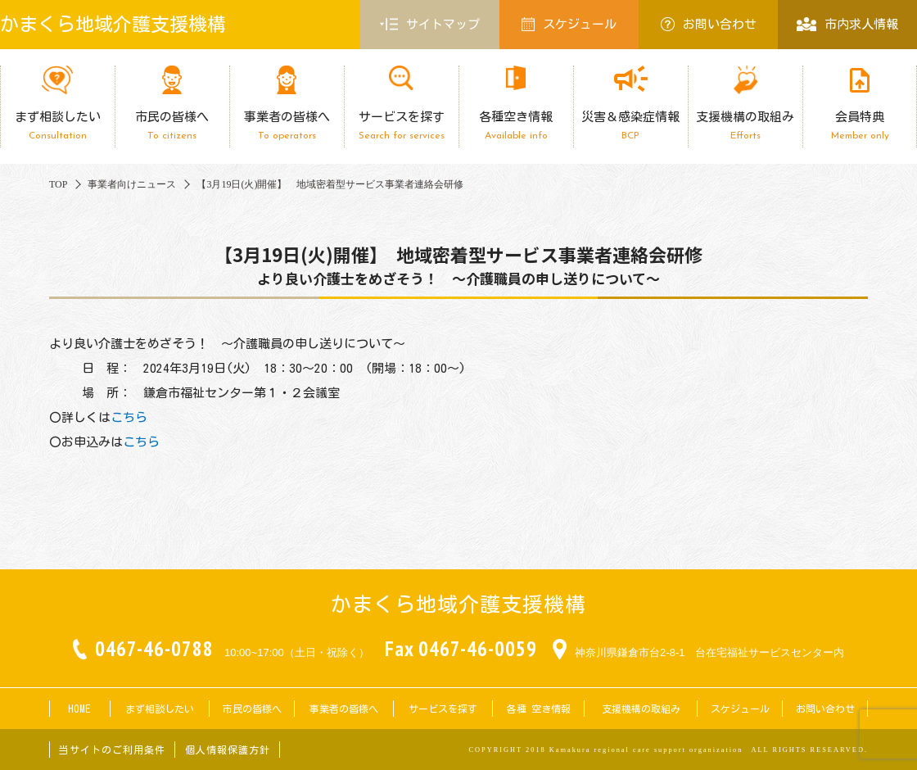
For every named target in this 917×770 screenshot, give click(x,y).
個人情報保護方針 (227, 749)
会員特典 (859, 126)
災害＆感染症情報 (630, 126)
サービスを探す (401, 126)
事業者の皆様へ (286, 126)
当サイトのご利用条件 (112, 749)
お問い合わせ (709, 24)
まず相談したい (57, 126)
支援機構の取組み (745, 126)
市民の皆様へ (172, 126)
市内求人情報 (847, 24)
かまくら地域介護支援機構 (113, 24)
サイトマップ (430, 24)
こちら (129, 417)
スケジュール (569, 24)
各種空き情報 (515, 126)
